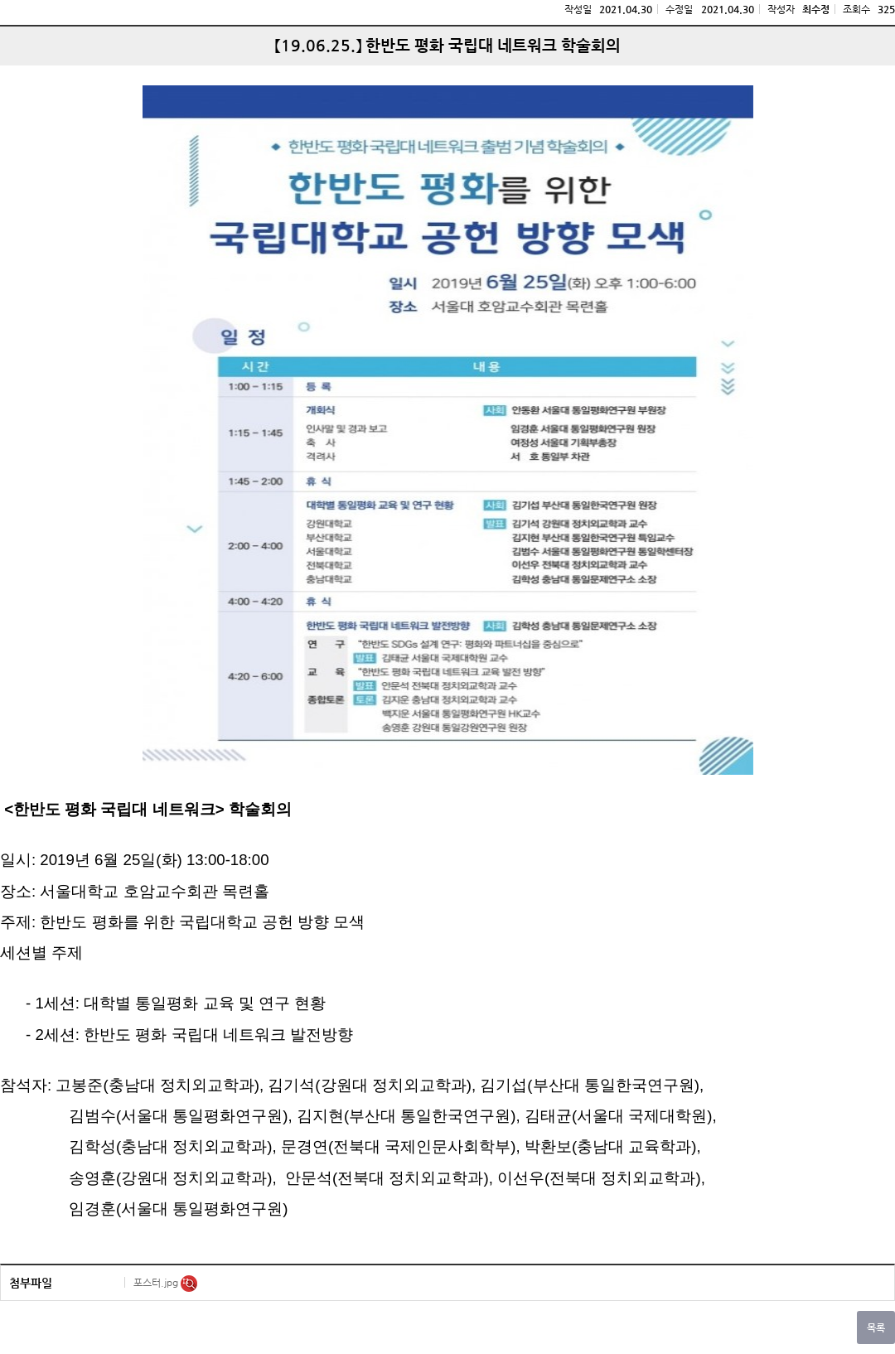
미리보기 (189, 1283)
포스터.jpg (157, 1283)
